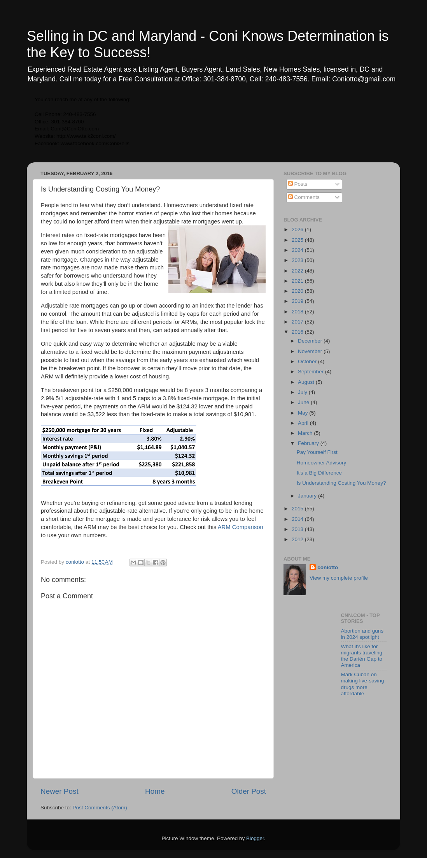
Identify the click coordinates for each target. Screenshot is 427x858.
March (306, 433)
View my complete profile (339, 578)
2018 (298, 312)
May (303, 413)
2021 (298, 281)
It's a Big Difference (319, 473)
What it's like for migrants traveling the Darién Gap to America (362, 656)
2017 (298, 322)
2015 (298, 509)
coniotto (327, 567)
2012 (298, 539)
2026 (298, 229)
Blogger (255, 838)
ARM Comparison (240, 527)
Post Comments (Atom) (100, 808)
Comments (304, 197)
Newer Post (59, 791)
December (311, 341)
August (307, 382)
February (309, 443)
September (311, 371)
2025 (298, 240)
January (308, 496)
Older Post (248, 791)
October (308, 361)
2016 (298, 332)
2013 (298, 529)
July (303, 392)
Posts (298, 184)
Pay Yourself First (317, 452)
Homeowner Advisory (321, 463)
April (304, 423)
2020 (298, 291)
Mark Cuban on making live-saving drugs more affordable (362, 684)
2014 (298, 519)
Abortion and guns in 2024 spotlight (362, 634)
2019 (298, 301)
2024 (298, 250)
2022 (298, 271)
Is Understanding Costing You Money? (341, 483)
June (304, 402)
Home (154, 791)
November (311, 351)
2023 (298, 260)
